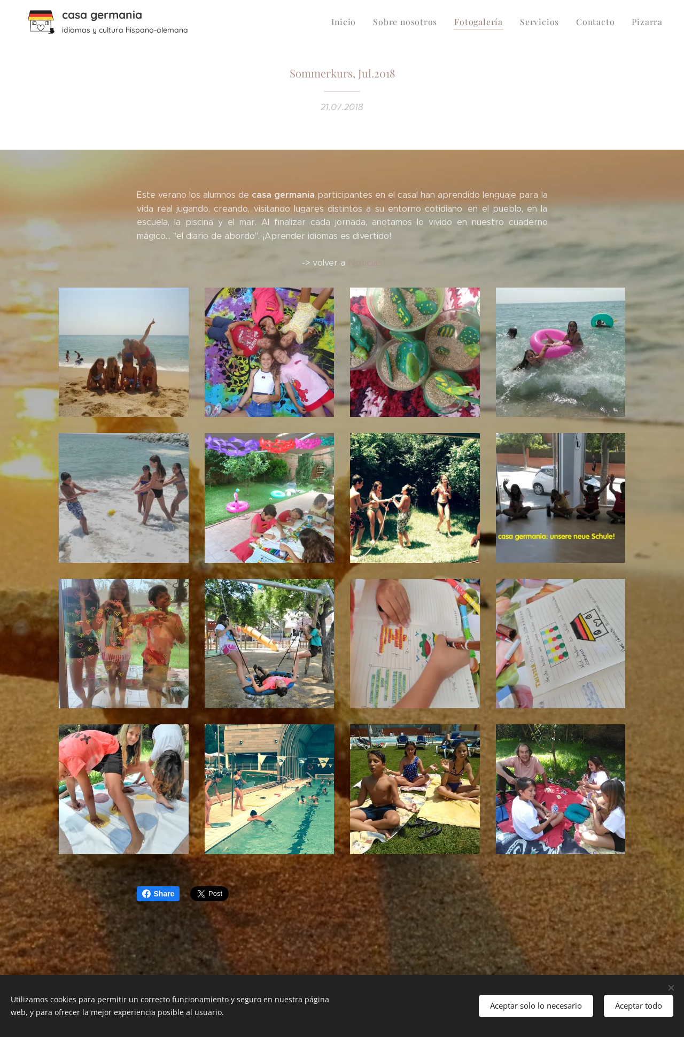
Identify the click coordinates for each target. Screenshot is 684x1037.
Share (158, 893)
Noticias (365, 262)
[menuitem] (358, 22)
